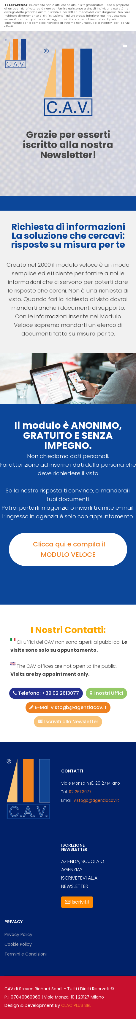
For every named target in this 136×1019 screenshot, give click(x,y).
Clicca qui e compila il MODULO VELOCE (68, 549)
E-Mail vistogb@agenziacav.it (68, 707)
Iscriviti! (77, 902)
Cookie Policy (18, 944)
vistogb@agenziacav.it (96, 800)
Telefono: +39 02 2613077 (46, 693)
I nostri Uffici (106, 693)
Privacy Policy (18, 934)
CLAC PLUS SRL (76, 1005)
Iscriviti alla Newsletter (68, 721)
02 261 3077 (80, 792)
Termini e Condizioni (25, 954)
